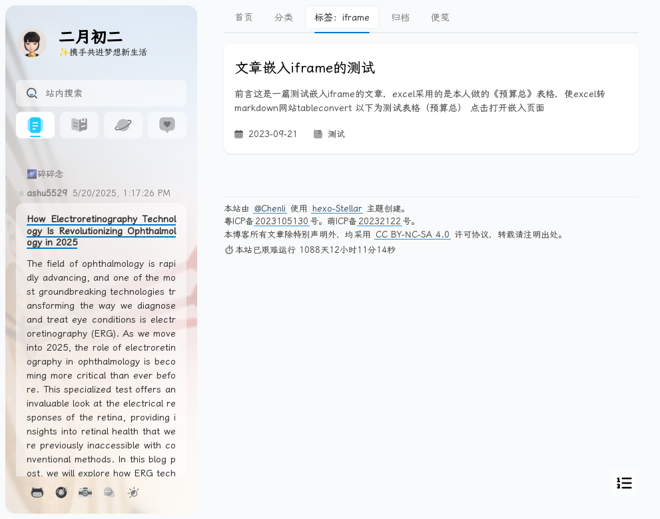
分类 (283, 17)
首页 (243, 17)
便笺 (440, 17)
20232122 (379, 221)
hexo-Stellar (337, 209)
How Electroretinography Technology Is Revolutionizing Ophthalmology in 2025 (101, 231)
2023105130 (281, 221)
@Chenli (270, 209)
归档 (400, 17)
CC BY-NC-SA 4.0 (413, 235)
